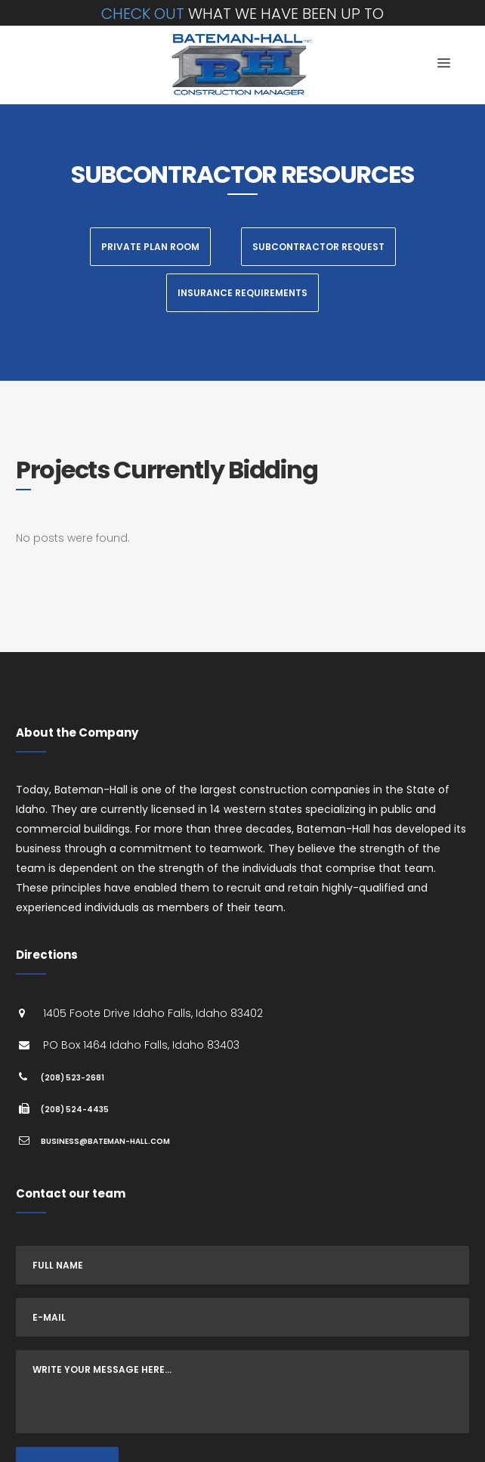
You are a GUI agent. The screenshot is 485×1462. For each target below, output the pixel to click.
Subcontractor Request (318, 246)
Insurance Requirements (242, 292)
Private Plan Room (150, 246)
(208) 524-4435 (75, 1109)
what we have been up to (242, 13)
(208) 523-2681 (72, 1077)
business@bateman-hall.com (105, 1141)
